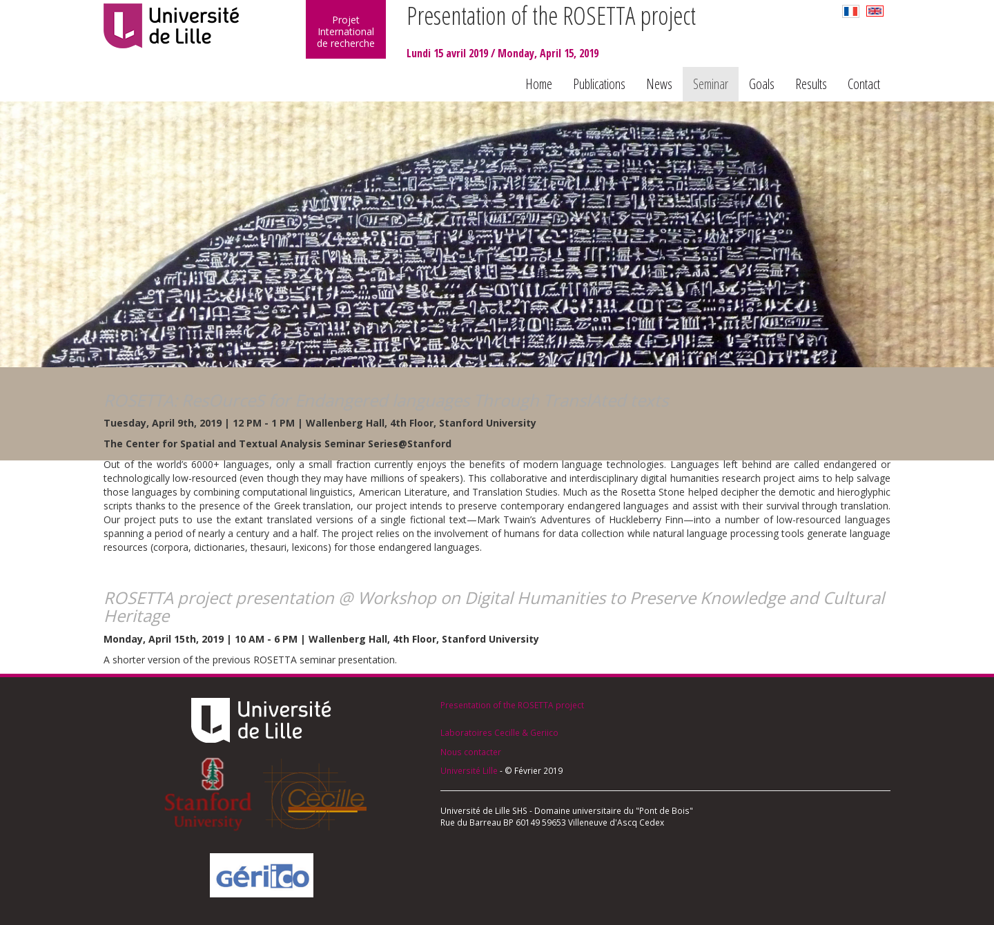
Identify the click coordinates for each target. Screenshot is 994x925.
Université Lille (469, 770)
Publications (599, 84)
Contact (864, 84)
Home (538, 84)
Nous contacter (470, 751)
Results (811, 84)
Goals (761, 84)
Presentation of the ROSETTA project (512, 704)
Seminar (710, 84)
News (659, 84)
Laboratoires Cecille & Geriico (499, 732)
